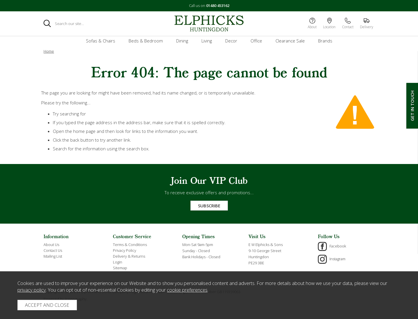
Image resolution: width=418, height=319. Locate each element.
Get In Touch (412, 105)
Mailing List (53, 256)
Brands (325, 41)
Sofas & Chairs (100, 41)
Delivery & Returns (129, 256)
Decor (231, 41)
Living (206, 41)
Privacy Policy (124, 250)
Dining (182, 41)
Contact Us (53, 250)
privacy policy (31, 289)
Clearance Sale (290, 41)
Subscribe (209, 205)
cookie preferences (187, 289)
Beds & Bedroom (146, 41)
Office (256, 41)
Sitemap (120, 267)
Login (117, 262)
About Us (51, 244)
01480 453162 (217, 5)
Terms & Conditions (130, 244)
